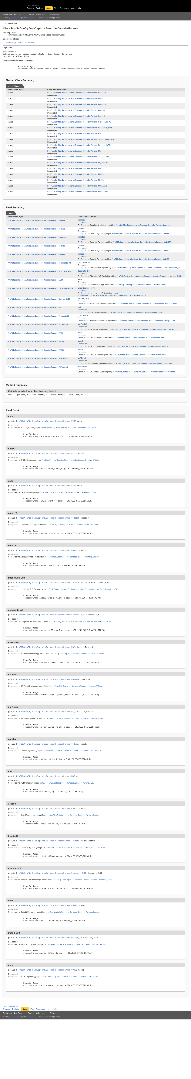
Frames (31, 14)
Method (31, 18)
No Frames (40, 14)
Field (19, 18)
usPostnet (82, 383)
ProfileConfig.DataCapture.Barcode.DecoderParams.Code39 (76, 114)
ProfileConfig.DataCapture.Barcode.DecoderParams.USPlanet (77, 194)
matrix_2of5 (83, 311)
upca (80, 347)
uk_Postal (82, 338)
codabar (81, 229)
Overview (30, 8)
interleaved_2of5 (86, 300)
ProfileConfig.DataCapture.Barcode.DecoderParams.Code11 (76, 102)
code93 (81, 264)
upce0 (80, 356)
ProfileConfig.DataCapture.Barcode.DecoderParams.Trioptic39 (78, 163)
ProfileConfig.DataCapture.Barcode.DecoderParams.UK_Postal (77, 169)
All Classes (54, 14)
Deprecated (64, 8)
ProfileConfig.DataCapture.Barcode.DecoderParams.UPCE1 (75, 188)
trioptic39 (83, 329)
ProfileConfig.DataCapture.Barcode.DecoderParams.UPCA (75, 176)
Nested (13, 18)
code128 (81, 246)
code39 (81, 255)
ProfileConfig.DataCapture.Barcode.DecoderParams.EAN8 (75, 139)
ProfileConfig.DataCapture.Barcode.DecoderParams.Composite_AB (79, 127)
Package (39, 8)
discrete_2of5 (84, 282)
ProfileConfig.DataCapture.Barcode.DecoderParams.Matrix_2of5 (78, 151)
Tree (56, 8)
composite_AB (84, 273)
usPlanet (82, 374)
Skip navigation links (35, 5)
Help (79, 8)
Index (73, 8)
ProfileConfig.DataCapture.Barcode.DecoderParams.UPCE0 (75, 182)
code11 (81, 238)
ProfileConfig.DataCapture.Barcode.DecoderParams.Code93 (76, 121)
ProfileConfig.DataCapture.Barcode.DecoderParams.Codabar (76, 96)
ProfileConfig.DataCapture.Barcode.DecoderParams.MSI (74, 157)
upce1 (80, 365)
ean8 (80, 291)
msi (79, 320)
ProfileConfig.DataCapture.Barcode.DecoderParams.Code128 (76, 108)
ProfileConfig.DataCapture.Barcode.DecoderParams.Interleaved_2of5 (81, 145)
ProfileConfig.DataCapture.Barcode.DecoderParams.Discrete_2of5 (79, 133)
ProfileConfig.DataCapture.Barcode (20, 42)
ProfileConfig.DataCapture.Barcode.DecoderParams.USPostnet (77, 200)
